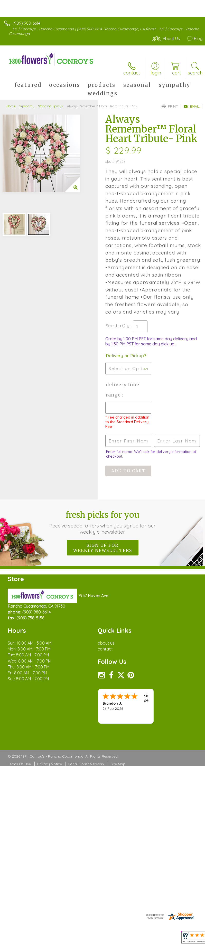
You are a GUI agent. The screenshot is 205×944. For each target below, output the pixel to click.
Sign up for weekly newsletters (102, 548)
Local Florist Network (86, 764)
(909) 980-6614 (26, 23)
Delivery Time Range (122, 390)
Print (170, 106)
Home (10, 106)
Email (191, 106)
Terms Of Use (19, 764)
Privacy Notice (49, 764)
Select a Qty (117, 325)
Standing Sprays (50, 106)
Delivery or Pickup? (126, 355)
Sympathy (26, 106)
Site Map (118, 764)
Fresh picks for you (102, 522)
